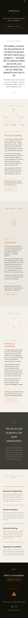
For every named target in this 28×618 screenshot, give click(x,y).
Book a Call (10, 189)
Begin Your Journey (14, 26)
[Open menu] (24, 1)
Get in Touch (11, 400)
